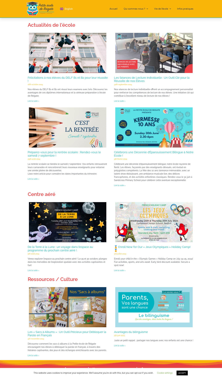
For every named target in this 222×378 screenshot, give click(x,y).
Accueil (113, 8)
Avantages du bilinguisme (131, 332)
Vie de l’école (162, 8)
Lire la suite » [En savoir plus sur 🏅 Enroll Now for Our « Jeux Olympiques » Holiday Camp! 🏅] (119, 270)
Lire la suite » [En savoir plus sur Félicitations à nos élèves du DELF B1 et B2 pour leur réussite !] (33, 101)
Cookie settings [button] (165, 373)
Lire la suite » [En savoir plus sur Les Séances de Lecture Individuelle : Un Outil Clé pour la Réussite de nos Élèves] (119, 101)
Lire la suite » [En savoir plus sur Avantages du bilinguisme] (119, 346)
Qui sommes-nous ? (136, 8)
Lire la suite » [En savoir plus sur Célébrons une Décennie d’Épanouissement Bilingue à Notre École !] (119, 185)
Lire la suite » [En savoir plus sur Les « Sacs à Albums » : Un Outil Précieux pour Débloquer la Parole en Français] (33, 355)
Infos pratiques (185, 8)
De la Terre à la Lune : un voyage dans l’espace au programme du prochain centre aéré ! (60, 248)
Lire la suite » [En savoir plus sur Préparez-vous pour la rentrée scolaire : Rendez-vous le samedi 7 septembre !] (33, 179)
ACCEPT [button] (182, 373)
